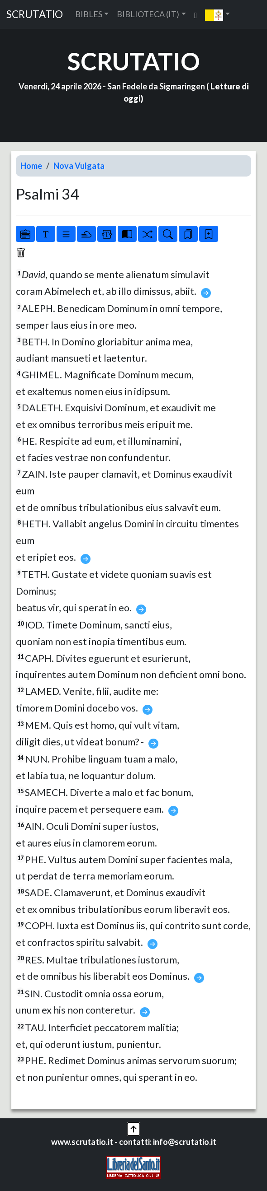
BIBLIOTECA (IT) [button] (148, 14)
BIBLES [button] (88, 14)
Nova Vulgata (79, 166)
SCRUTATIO (34, 14)
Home (31, 166)
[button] (217, 14)
